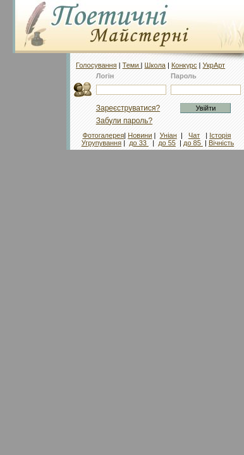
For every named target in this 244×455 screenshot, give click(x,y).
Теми (132, 65)
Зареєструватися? (128, 108)
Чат (194, 135)
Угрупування (101, 143)
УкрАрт (213, 65)
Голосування (96, 65)
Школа (155, 65)
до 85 (193, 143)
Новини (140, 135)
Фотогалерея (103, 135)
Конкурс (184, 65)
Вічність (221, 143)
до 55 (167, 143)
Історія (220, 135)
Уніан (168, 135)
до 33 (139, 143)
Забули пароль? (124, 120)
